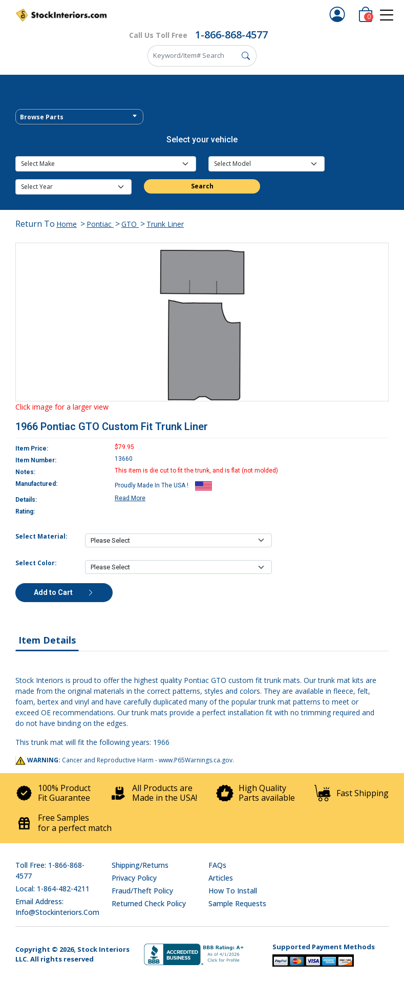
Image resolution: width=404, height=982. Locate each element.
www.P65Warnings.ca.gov (195, 760)
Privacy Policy (134, 878)
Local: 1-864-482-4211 (52, 888)
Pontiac (100, 224)
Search (202, 186)
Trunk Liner (165, 224)
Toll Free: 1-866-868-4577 (49, 870)
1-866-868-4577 (231, 34)
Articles (220, 878)
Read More (130, 498)
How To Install (232, 890)
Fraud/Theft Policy (142, 890)
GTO (130, 224)
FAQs (217, 865)
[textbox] (79, 117)
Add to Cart (64, 592)
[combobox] (79, 116)
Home (66, 224)
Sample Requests (237, 903)
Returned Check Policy (149, 903)
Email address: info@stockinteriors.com (57, 906)
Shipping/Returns (140, 865)
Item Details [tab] (47, 640)
